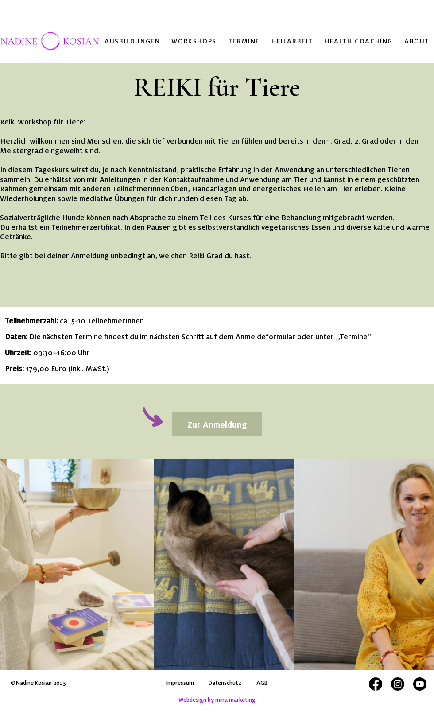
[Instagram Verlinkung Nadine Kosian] (397, 684)
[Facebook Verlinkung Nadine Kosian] (375, 684)
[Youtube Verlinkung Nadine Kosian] (419, 684)
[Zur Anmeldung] (217, 424)
